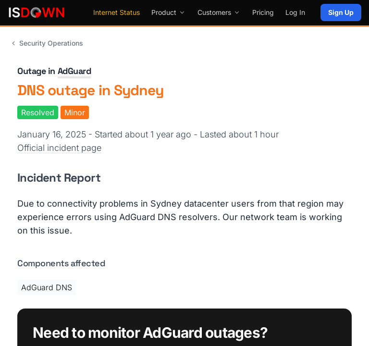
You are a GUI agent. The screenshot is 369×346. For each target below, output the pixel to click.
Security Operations (46, 43)
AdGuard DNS (46, 287)
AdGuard (74, 70)
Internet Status (116, 12)
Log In (295, 12)
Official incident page (59, 148)
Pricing (263, 12)
